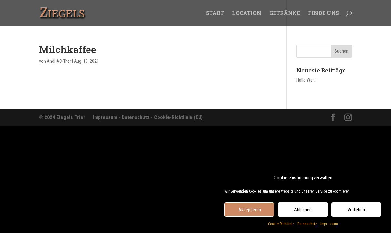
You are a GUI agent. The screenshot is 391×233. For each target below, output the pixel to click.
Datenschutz (307, 225)
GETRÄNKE (284, 13)
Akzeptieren (249, 211)
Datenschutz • (138, 117)
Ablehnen (303, 211)
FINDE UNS (323, 13)
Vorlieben (356, 211)
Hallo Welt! (306, 80)
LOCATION (246, 13)
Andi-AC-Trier (59, 61)
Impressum (329, 225)
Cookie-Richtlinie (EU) (178, 117)
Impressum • (107, 117)
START (215, 13)
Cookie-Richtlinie (281, 225)
